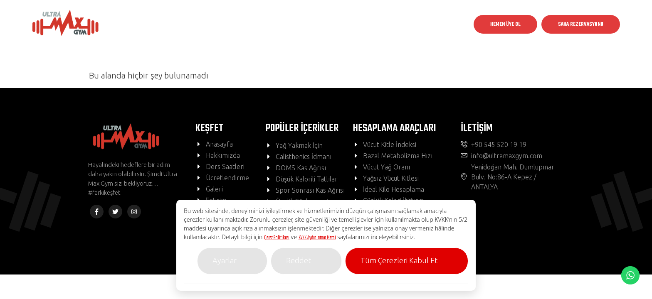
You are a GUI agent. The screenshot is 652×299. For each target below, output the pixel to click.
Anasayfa (219, 24)
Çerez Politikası (276, 238)
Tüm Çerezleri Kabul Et (399, 260)
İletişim (425, 24)
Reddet (298, 260)
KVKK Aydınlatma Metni (317, 238)
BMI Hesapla (379, 24)
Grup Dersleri (326, 24)
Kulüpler (269, 24)
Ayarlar (224, 260)
